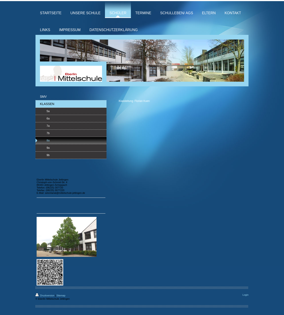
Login (245, 294)
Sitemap (60, 295)
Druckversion (45, 295)
